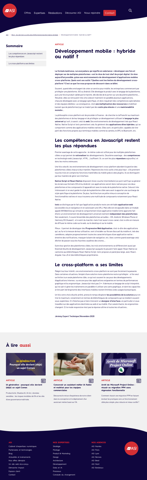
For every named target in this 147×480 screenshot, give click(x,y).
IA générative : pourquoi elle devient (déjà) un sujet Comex (24, 386)
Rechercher (130, 13)
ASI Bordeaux (97, 467)
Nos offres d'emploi (17, 460)
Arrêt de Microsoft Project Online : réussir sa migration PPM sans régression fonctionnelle (118, 387)
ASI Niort (96, 464)
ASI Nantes (96, 446)
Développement (59, 464)
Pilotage (56, 450)
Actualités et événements (19, 457)
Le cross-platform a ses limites (22, 63)
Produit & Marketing (61, 453)
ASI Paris (96, 450)
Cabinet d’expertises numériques (22, 446)
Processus (57, 471)
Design (56, 457)
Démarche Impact (16, 467)
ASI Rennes (96, 457)
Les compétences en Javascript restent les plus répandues (26, 54)
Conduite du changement (64, 475)
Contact (108, 12)
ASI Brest (95, 460)
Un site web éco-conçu (18, 464)
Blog (10, 453)
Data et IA (57, 467)
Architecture (58, 460)
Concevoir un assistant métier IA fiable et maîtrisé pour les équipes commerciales (73, 387)
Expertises (39, 12)
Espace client (14, 471)
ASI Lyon (95, 453)
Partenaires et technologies (20, 450)
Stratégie (56, 446)
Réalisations (54, 12)
